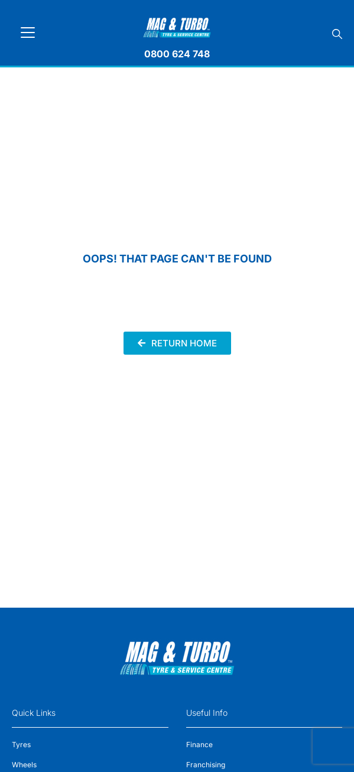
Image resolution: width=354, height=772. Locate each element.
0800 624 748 (177, 54)
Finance (199, 744)
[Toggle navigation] (28, 32)
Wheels (24, 764)
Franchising (205, 764)
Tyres (21, 744)
